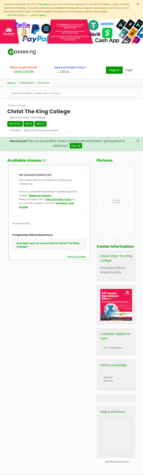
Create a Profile (23, 71)
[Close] (138, 4)
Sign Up (76, 146)
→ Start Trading (37, 15)
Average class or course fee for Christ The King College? (47, 245)
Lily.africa (44, 4)
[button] (100, 201)
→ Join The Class (14, 15)
